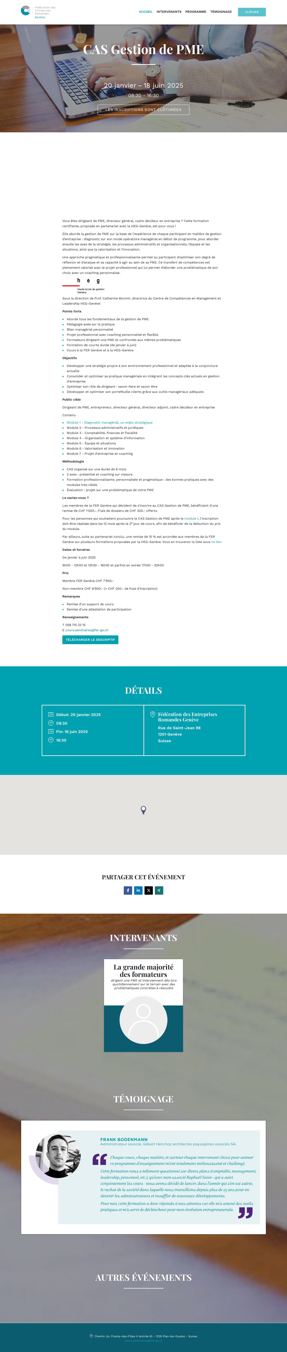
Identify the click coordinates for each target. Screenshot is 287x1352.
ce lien (216, 542)
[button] (143, 810)
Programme (196, 12)
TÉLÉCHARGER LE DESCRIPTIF (90, 640)
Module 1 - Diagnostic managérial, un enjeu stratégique (109, 422)
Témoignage (221, 12)
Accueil (146, 12)
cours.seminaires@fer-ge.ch (144, 1340)
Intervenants (169, 12)
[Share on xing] (159, 890)
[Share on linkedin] (138, 890)
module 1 (191, 518)
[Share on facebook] (128, 890)
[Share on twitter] (148, 890)
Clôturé (252, 12)
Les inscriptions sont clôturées (143, 109)
